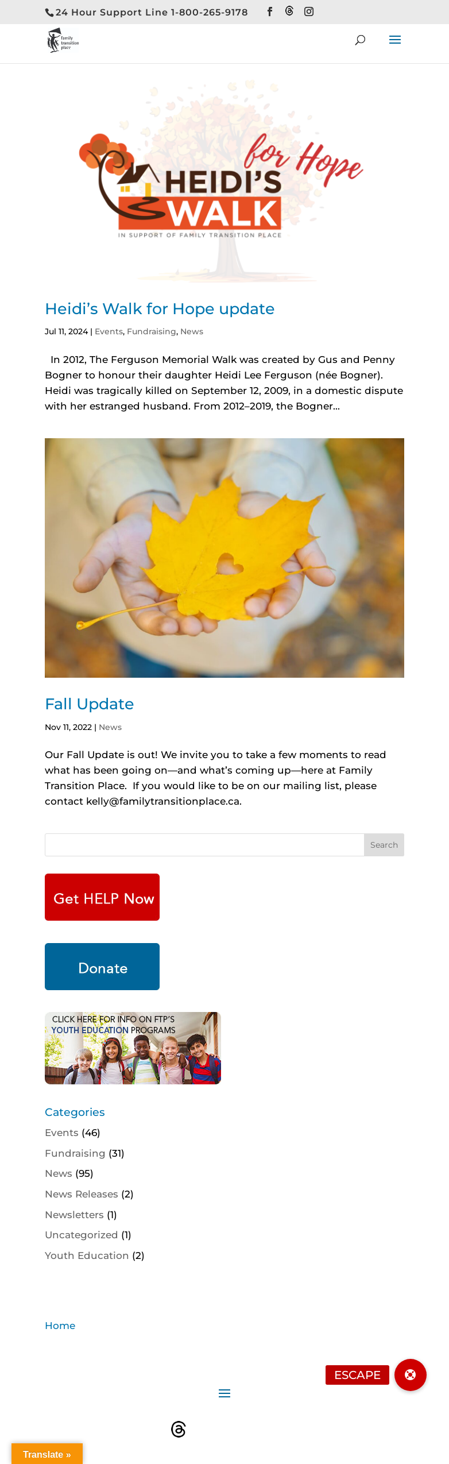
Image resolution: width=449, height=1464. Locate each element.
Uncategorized (81, 1235)
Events (109, 331)
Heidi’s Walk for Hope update (160, 308)
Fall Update (89, 703)
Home (60, 1325)
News (191, 331)
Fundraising (151, 331)
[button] (410, 1375)
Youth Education (87, 1255)
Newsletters (74, 1214)
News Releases (81, 1194)
